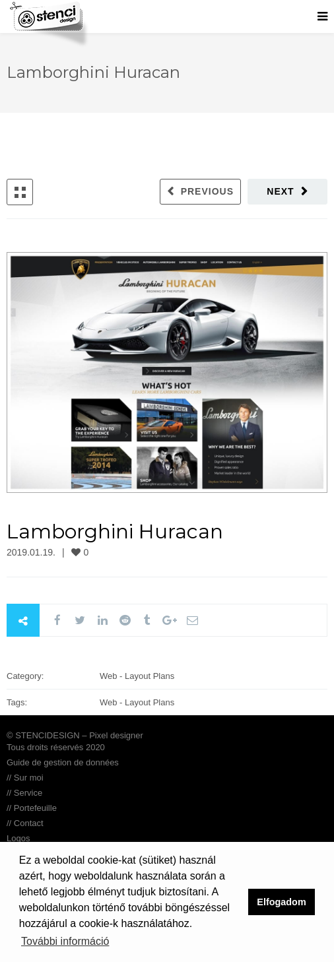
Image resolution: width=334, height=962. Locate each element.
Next (280, 191)
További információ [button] (65, 941)
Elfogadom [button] (281, 902)
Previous (207, 191)
